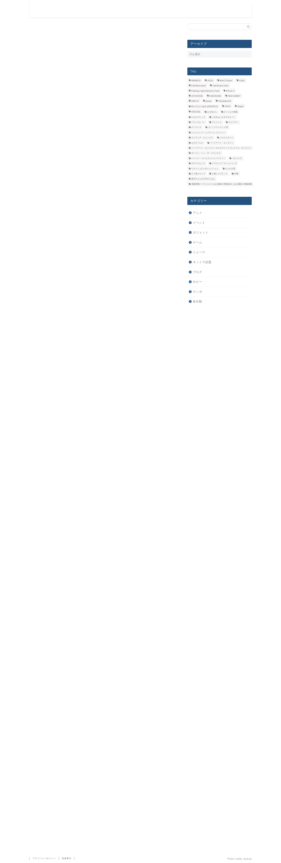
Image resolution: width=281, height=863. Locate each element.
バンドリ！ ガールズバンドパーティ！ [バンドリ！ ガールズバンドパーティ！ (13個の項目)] (208, 158)
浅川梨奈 (56, 476)
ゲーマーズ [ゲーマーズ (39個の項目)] (196, 127)
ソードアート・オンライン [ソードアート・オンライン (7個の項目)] (221, 143)
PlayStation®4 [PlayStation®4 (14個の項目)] (224, 101)
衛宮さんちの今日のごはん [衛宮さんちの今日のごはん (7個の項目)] (203, 179)
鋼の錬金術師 (73, 476)
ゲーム (169, 9)
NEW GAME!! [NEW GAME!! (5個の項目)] (234, 96)
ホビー (187, 9)
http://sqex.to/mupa (73, 437)
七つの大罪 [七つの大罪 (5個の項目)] (230, 169)
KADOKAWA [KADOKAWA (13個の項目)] (215, 96)
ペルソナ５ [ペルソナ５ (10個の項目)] (237, 158)
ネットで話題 (202, 262)
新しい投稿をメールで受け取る (56, 792)
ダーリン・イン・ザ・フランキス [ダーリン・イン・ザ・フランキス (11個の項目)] (206, 153)
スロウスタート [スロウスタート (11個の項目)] (226, 138)
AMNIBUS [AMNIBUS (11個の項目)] (196, 81)
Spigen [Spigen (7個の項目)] (240, 106)
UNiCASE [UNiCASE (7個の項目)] (195, 112)
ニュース (229, 9)
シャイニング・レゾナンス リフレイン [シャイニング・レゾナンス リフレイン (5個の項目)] (208, 132)
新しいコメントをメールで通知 (56, 784)
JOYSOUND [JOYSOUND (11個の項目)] (197, 96)
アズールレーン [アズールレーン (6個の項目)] (198, 122)
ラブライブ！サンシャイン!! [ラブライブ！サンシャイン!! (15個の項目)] (224, 163)
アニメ (151, 9)
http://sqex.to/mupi (73, 433)
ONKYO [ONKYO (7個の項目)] (195, 101)
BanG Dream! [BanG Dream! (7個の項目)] (226, 81)
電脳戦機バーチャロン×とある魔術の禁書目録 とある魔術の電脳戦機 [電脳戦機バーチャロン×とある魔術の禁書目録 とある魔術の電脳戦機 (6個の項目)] (221, 184)
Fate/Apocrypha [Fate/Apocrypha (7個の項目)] (198, 86)
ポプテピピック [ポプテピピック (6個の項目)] (198, 163)
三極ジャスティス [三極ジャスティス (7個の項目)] (220, 174)
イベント (199, 222)
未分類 (197, 301)
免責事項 (66, 858)
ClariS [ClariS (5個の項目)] (242, 81)
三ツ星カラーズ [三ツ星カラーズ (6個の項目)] (198, 174)
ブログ (197, 272)
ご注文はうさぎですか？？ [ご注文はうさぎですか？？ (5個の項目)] (223, 117)
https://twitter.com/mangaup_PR (81, 429)
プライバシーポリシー (44, 858)
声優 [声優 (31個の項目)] (236, 174)
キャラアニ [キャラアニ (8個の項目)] (233, 122)
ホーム (133, 9)
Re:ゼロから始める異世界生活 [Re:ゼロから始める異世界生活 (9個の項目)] (204, 106)
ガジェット (207, 9)
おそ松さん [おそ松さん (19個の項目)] (212, 112)
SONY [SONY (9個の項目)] (227, 106)
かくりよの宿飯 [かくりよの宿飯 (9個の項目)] (230, 112)
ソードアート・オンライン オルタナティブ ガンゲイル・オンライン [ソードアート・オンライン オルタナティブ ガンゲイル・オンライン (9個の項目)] (221, 148)
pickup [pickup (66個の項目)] (209, 101)
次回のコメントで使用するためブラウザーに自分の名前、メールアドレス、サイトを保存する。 (101, 777)
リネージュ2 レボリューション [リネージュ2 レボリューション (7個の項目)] (205, 169)
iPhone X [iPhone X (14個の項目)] (230, 91)
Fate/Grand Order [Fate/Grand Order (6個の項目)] (221, 86)
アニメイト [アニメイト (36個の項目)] (217, 122)
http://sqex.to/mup (72, 425)
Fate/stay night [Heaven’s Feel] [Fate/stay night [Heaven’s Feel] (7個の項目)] (205, 91)
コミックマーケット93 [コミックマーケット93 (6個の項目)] (218, 127)
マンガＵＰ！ (39, 476)
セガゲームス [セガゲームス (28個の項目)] (197, 143)
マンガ (197, 291)
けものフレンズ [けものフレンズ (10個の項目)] (198, 117)
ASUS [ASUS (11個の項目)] (210, 81)
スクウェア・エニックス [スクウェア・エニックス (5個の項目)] (202, 138)
